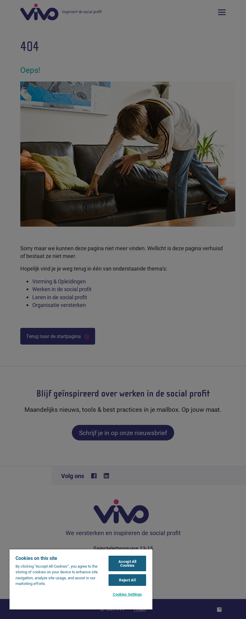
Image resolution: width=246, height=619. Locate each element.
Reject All (127, 580)
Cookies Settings (127, 594)
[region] (81, 579)
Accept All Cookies (127, 563)
